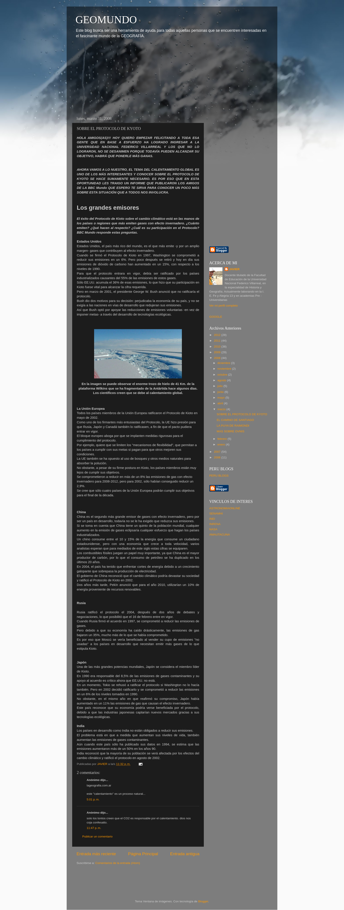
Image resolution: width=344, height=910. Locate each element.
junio (220, 392)
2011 (217, 340)
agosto (222, 380)
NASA (213, 529)
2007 (217, 451)
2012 (217, 335)
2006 (217, 457)
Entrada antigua (184, 853)
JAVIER (234, 269)
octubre (222, 374)
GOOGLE (215, 316)
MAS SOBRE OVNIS (230, 431)
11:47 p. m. (94, 828)
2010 (217, 346)
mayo (221, 397)
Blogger (203, 901)
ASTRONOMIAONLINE (224, 508)
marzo (221, 409)
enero (221, 444)
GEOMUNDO (106, 19)
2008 (217, 358)
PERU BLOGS (219, 475)
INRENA (214, 524)
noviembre (224, 368)
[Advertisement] (109, 76)
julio (220, 386)
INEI (212, 518)
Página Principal (143, 853)
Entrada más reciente (96, 853)
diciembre (224, 363)
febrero (222, 438)
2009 (217, 352)
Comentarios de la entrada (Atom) (117, 863)
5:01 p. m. (93, 799)
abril (220, 403)
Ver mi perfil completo (223, 305)
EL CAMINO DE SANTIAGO (235, 420)
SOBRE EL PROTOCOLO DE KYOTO (242, 414)
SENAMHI (216, 513)
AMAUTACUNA (219, 534)
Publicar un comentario (97, 836)
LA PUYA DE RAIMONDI (233, 425)
